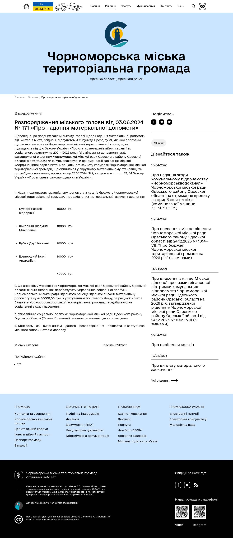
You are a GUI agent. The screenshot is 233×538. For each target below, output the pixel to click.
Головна (20, 97)
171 (19, 364)
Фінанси (159, 143)
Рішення (33, 97)
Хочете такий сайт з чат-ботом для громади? (52, 503)
